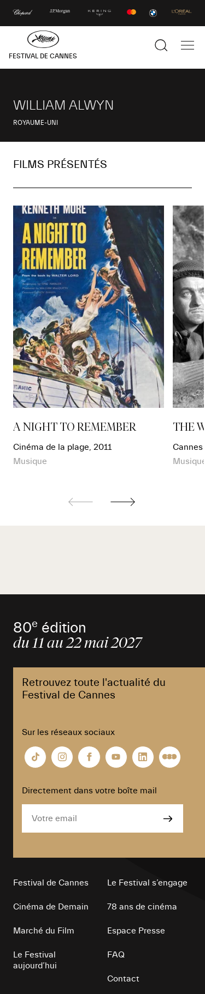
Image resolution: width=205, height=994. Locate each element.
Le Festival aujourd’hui (35, 960)
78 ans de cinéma (142, 907)
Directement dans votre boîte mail (89, 791)
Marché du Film (43, 931)
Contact (123, 979)
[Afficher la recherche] (161, 45)
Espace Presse (136, 931)
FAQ (116, 955)
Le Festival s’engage (147, 883)
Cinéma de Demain (51, 907)
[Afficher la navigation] (187, 45)
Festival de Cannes (51, 883)
